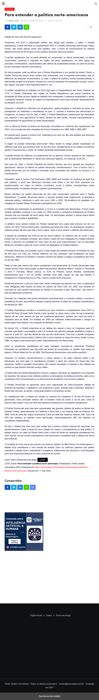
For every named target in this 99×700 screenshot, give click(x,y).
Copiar (42, 460)
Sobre (49, 615)
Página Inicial (36, 615)
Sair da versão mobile (49, 696)
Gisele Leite (14, 21)
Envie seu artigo (63, 615)
